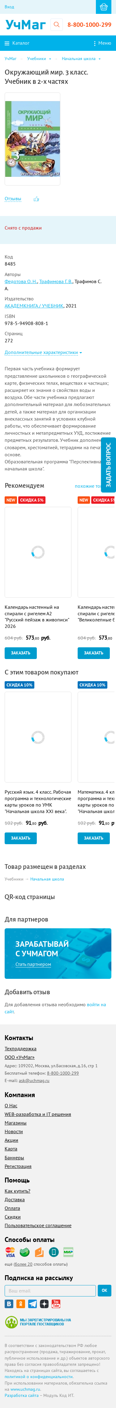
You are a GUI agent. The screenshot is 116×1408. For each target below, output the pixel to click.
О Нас (11, 1105)
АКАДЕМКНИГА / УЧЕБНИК (34, 306)
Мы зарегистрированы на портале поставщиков (38, 1322)
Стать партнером (33, 964)
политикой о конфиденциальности (39, 1376)
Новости (14, 1131)
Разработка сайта (22, 1395)
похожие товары (93, 486)
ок (104, 1290)
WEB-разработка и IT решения (38, 1114)
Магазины (16, 1123)
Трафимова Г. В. (55, 281)
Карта (11, 1149)
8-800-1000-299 (89, 25)
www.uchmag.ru (25, 1389)
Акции (11, 1140)
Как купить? (17, 1191)
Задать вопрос (108, 465)
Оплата (12, 1208)
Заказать (20, 653)
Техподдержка (21, 1048)
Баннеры (14, 1157)
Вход (9, 7)
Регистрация (18, 1166)
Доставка (15, 1199)
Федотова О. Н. (21, 281)
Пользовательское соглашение (38, 1225)
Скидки (13, 1217)
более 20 (23, 1264)
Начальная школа (47, 879)
